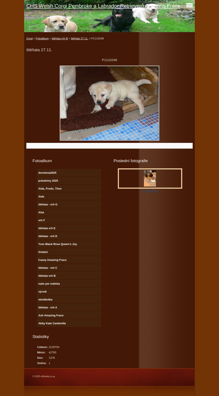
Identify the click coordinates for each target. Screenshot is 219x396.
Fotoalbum (42, 38)
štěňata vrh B (60, 38)
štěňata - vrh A (47, 307)
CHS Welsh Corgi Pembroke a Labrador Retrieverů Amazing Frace (103, 6)
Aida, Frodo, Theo (50, 188)
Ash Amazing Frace (51, 315)
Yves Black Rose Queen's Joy (57, 244)
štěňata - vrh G (48, 204)
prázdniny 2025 (48, 180)
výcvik (42, 291)
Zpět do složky (112, 145)
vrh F (41, 220)
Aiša (41, 212)
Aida (41, 196)
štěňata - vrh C (47, 267)
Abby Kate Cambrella (52, 323)
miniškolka (45, 299)
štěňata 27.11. (79, 38)
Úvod (29, 38)
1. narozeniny (150, 190)
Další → (186, 145)
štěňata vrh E (46, 228)
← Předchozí (35, 145)
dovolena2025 (47, 172)
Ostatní (43, 252)
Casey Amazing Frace (52, 260)
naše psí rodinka (49, 283)
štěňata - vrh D (47, 236)
